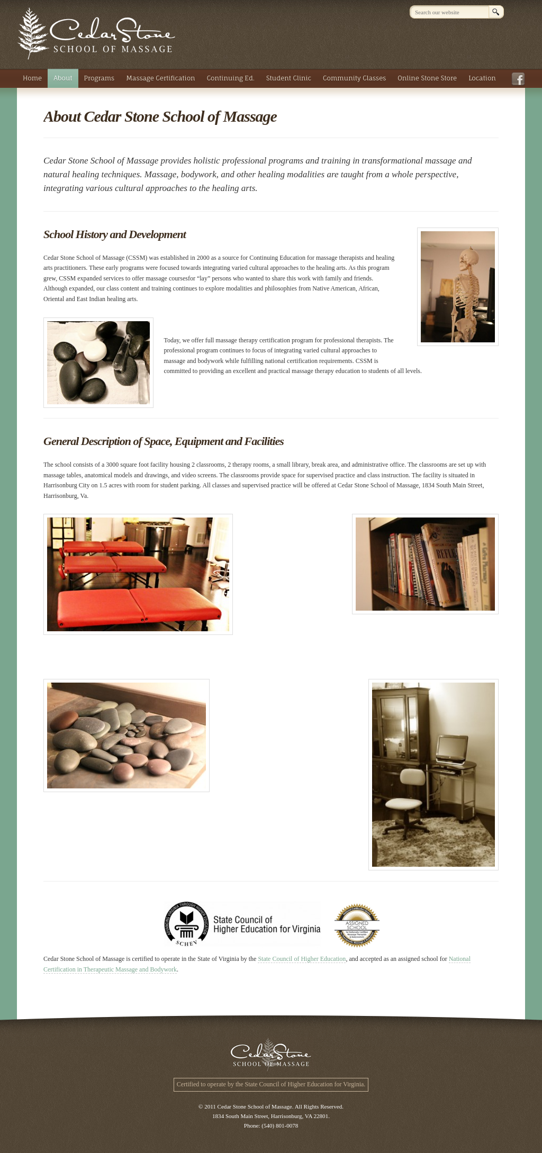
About (62, 78)
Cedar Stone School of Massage (96, 33)
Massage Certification (160, 78)
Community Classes (354, 78)
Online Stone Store (427, 78)
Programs (99, 78)
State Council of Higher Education (302, 959)
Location (482, 78)
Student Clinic (288, 78)
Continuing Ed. (231, 78)
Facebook (519, 79)
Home (32, 78)
